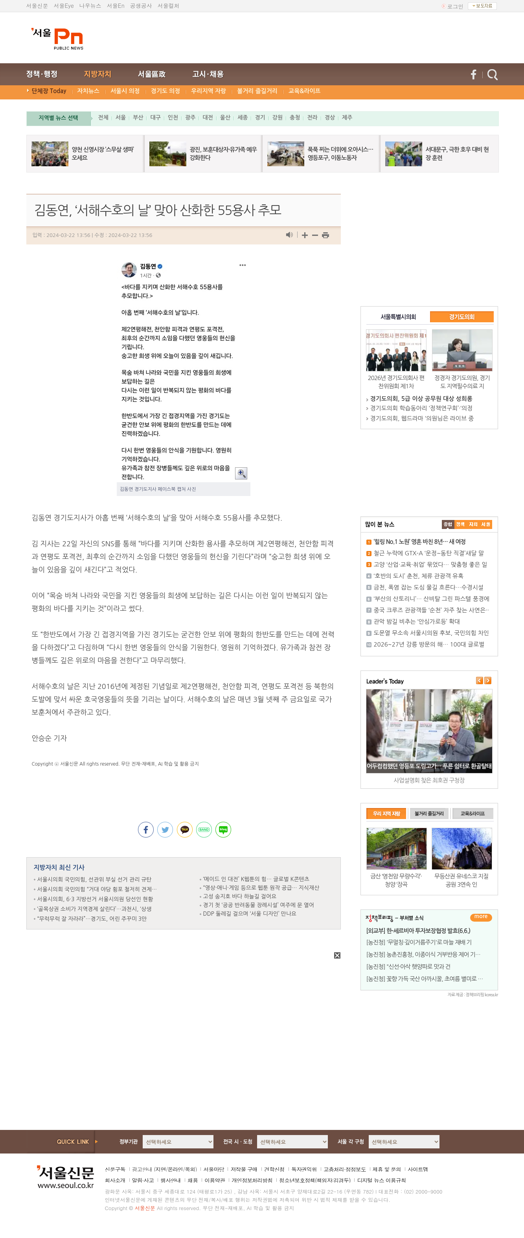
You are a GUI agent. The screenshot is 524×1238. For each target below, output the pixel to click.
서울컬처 (169, 5)
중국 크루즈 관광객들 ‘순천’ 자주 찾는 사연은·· (431, 610)
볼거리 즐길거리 (257, 91)
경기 (260, 117)
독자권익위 (304, 1169)
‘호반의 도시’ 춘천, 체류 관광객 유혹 (419, 576)
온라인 (175, 1169)
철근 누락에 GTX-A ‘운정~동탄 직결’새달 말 (429, 553)
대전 (207, 117)
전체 (103, 117)
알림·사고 (143, 1180)
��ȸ (486, 524)
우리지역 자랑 (208, 91)
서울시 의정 (125, 91)
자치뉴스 (88, 91)
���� (448, 524)
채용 (193, 1180)
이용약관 (214, 1180)
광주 (190, 117)
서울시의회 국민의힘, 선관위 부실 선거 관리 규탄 (94, 879)
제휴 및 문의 (387, 1169)
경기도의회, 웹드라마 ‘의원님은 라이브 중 (422, 418)
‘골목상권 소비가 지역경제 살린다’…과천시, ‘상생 (94, 909)
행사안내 (170, 1180)
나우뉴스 (90, 5)
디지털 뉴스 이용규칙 (381, 1180)
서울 (121, 117)
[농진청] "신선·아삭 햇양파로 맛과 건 (408, 967)
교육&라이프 (304, 91)
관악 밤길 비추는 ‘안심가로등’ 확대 (417, 622)
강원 (277, 117)
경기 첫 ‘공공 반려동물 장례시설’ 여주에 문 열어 (258, 905)
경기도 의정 (165, 91)
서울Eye (64, 5)
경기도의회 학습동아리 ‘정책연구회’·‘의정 (421, 408)
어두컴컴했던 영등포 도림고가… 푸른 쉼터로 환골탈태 (429, 766)
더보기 (481, 918)
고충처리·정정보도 (345, 1169)
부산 (138, 117)
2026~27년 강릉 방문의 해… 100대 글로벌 (429, 644)
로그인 (455, 6)
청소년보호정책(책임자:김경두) (314, 1180)
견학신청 (274, 1169)
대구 (155, 117)
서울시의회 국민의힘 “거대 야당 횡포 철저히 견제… (97, 889)
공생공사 (141, 5)
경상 (330, 117)
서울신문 (37, 5)
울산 (225, 117)
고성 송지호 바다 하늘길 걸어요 (240, 896)
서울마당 (213, 1169)
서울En (116, 5)
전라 (312, 117)
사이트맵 (418, 1169)
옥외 (190, 1169)
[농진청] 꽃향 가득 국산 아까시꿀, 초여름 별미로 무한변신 (432, 979)
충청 (295, 117)
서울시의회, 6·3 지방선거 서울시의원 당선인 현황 (95, 899)
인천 (173, 117)
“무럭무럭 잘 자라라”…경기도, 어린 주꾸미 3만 (92, 919)
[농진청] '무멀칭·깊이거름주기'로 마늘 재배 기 (419, 942)
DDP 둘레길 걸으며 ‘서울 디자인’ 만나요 (249, 914)
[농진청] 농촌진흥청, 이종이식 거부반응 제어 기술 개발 (429, 954)
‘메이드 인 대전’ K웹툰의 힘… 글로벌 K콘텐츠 (256, 879)
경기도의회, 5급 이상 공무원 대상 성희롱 (421, 399)
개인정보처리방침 (252, 1180)
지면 (160, 1169)
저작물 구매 (243, 1169)
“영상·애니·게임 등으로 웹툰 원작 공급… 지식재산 (261, 888)
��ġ (460, 524)
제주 (347, 117)
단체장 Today (49, 91)
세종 (242, 117)
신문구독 (115, 1169)
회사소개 (115, 1180)
